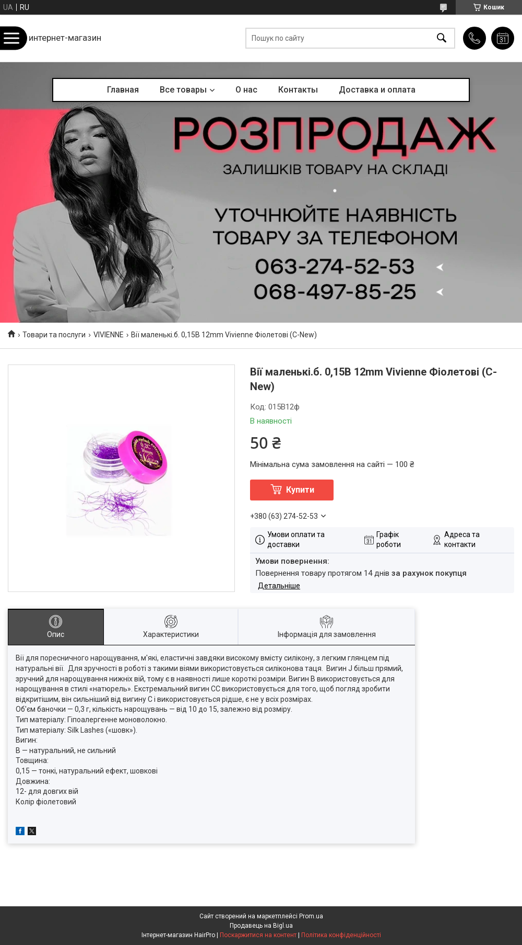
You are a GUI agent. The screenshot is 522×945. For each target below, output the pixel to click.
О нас (246, 90)
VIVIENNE (108, 335)
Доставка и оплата (377, 90)
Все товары (183, 90)
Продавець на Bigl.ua (261, 925)
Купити (300, 490)
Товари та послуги (54, 335)
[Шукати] (441, 38)
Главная (123, 90)
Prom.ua (311, 916)
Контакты (298, 90)
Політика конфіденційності (341, 935)
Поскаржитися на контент (258, 935)
